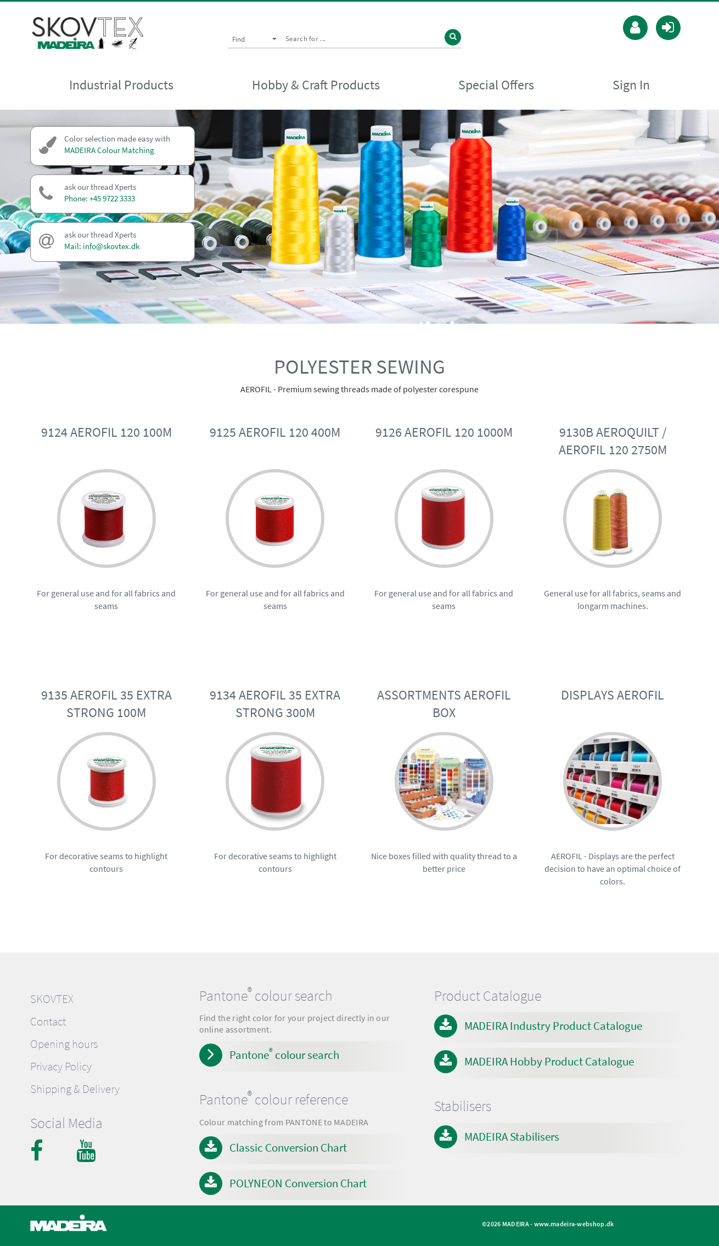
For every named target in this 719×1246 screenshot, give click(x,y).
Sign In (631, 85)
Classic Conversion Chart (288, 1147)
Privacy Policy (61, 1066)
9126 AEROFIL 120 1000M (444, 432)
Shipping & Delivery (75, 1089)
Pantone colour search (284, 1054)
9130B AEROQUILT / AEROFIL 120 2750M (613, 441)
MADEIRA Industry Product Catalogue (553, 1025)
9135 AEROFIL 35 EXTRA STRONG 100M (106, 703)
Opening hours (64, 1044)
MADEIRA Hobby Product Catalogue (549, 1061)
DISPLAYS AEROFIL (612, 694)
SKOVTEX (52, 999)
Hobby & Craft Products (316, 85)
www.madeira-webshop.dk (574, 1224)
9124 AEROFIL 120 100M (106, 432)
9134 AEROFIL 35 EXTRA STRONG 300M (275, 703)
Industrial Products (121, 85)
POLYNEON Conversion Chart (298, 1183)
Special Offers (496, 85)
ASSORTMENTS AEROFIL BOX (444, 703)
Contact (48, 1021)
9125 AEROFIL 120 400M (275, 432)
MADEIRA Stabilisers (511, 1136)
